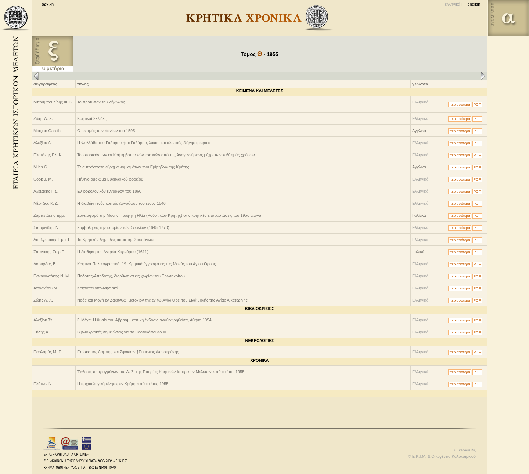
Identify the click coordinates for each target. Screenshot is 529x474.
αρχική (48, 4)
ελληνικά (452, 4)
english (474, 4)
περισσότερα (459, 104)
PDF (477, 104)
